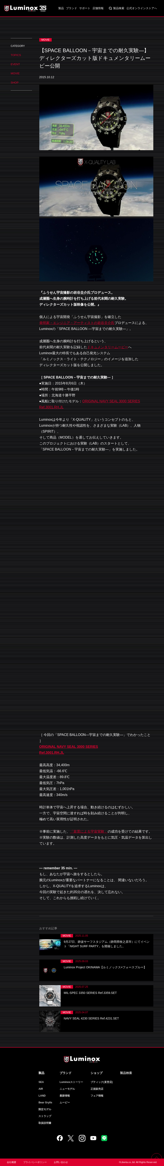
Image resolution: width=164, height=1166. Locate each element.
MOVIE (15, 73)
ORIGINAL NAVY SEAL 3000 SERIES (68, 747)
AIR (40, 1088)
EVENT (15, 64)
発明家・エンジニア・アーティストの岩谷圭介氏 (76, 323)
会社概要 (11, 1162)
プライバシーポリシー (35, 1162)
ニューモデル (67, 1088)
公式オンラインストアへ (141, 8)
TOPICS (16, 55)
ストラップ (44, 1116)
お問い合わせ (61, 1162)
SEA (41, 1082)
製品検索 (118, 8)
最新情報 (65, 1095)
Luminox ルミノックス (25, 8)
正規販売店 (97, 1088)
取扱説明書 (44, 1122)
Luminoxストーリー (71, 1082)
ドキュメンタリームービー (107, 347)
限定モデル (44, 1109)
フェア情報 (97, 1095)
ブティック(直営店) (102, 1082)
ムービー (65, 1102)
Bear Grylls (45, 1102)
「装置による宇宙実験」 (89, 831)
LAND (41, 1095)
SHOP (15, 82)
